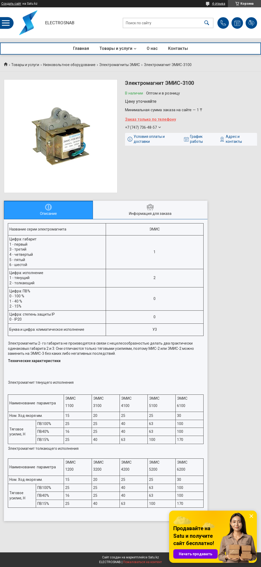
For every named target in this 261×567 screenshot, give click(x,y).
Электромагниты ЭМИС (119, 65)
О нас (152, 48)
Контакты (178, 48)
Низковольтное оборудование (69, 65)
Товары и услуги (115, 48)
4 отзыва (218, 3)
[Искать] (206, 23)
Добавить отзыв (251, 23)
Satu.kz (153, 557)
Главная (81, 48)
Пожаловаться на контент (142, 562)
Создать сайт (11, 3)
